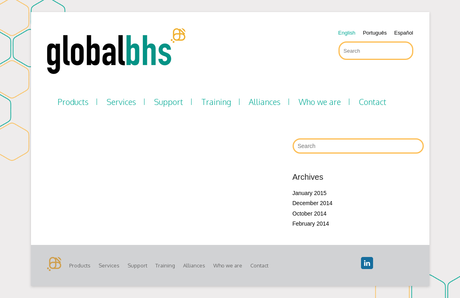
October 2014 (310, 213)
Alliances (265, 102)
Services (121, 102)
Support (168, 102)
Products (73, 102)
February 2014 (311, 223)
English (346, 33)
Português (375, 33)
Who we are (320, 102)
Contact (372, 102)
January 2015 (310, 193)
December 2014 (313, 203)
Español (403, 33)
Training (216, 102)
